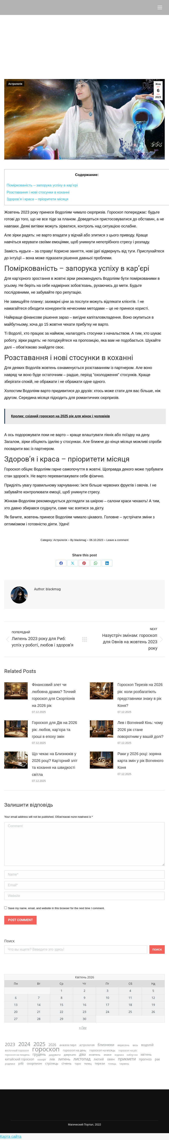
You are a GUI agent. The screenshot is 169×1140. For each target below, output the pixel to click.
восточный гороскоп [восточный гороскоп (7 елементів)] (17, 1050)
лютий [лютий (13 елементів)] (99, 1059)
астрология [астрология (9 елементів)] (87, 1045)
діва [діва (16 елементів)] (82, 1054)
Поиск (9, 941)
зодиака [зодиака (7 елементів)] (119, 1054)
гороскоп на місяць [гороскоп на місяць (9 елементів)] (102, 1050)
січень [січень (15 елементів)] (67, 1063)
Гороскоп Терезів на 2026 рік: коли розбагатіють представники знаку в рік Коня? (140, 695)
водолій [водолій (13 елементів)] (147, 1045)
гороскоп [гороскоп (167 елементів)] (46, 1049)
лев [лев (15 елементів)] (52, 1059)
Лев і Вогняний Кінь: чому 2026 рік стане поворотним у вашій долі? (140, 730)
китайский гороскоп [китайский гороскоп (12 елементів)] (19, 1059)
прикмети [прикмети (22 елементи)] (127, 1059)
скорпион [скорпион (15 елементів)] (34, 1063)
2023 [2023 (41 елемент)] (10, 1044)
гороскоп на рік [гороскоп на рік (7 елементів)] (128, 1050)
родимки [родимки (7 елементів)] (10, 1063)
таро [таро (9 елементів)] (78, 1063)
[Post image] (16, 690)
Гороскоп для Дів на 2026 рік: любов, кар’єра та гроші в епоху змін (54, 730)
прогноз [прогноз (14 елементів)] (145, 1059)
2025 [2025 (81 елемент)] (39, 1044)
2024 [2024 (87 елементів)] (24, 1044)
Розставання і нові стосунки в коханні (38, 192)
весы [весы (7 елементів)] (135, 1045)
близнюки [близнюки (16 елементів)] (106, 1045)
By (78, 540)
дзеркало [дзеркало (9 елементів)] (70, 1054)
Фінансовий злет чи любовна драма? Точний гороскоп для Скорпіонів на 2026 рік (54, 695)
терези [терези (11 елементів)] (100, 1063)
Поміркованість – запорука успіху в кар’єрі (42, 185)
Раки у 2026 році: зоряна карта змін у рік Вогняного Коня (140, 761)
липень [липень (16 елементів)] (64, 1059)
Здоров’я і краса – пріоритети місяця (37, 199)
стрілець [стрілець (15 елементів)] (51, 1063)
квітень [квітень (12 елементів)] (146, 1054)
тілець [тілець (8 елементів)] (112, 1063)
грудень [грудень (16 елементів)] (39, 1054)
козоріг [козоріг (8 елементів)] (41, 1059)
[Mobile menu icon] (159, 7)
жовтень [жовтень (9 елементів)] (94, 1054)
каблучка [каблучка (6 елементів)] (132, 1054)
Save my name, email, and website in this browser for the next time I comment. (56, 908)
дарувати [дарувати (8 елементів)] (55, 1054)
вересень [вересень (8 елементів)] (123, 1045)
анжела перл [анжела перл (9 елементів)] (67, 1045)
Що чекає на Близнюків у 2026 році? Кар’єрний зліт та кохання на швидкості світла (54, 764)
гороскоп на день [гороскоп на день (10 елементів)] (74, 1050)
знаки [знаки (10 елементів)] (107, 1054)
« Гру (82, 1028)
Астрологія (15, 83)
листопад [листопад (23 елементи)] (81, 1059)
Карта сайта (10, 1136)
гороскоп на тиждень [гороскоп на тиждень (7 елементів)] (17, 1054)
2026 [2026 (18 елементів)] (52, 1044)
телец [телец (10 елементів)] (88, 1063)
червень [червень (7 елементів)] (124, 1063)
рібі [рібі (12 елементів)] (21, 1063)
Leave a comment (117, 540)
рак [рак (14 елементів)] (157, 1059)
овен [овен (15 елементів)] (111, 1059)
